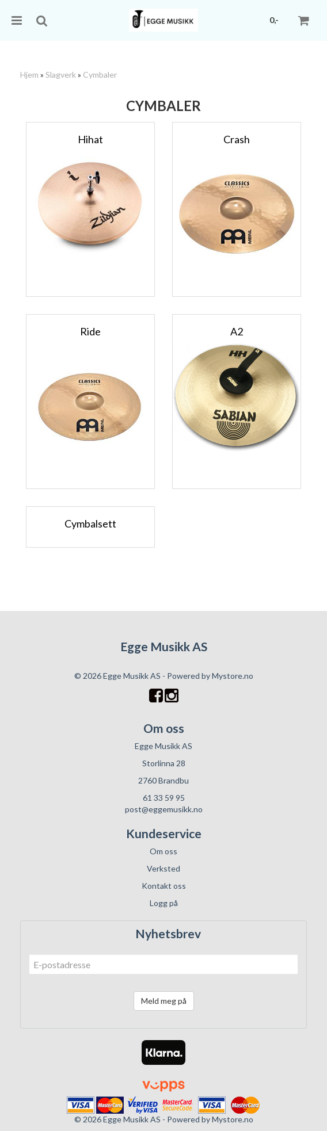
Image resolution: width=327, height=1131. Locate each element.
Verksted (163, 868)
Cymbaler (100, 74)
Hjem (29, 74)
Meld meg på (164, 1001)
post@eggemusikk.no (164, 809)
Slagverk (60, 74)
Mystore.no (232, 676)
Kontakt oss (164, 886)
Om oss (163, 851)
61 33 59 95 (164, 798)
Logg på (164, 903)
